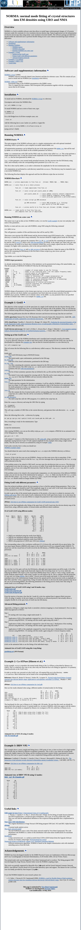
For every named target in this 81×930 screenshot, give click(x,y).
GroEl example (52, 229)
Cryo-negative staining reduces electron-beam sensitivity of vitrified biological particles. (40, 342)
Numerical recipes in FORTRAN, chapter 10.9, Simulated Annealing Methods (29, 879)
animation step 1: (11, 662)
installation (35, 78)
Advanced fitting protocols (20, 58)
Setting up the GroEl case (20, 54)
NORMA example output (12, 464)
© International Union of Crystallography (35, 850)
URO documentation (37, 251)
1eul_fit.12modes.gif (11, 768)
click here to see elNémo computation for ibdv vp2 (27, 796)
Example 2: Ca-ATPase (15, 59)
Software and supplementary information (21, 42)
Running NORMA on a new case (22, 50)
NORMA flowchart (18, 49)
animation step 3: (11, 665)
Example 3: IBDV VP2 (15, 61)
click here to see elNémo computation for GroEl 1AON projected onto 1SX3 (35, 519)
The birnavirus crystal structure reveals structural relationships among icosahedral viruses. (38, 791)
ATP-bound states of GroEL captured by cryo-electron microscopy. (40, 330)
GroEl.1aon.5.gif (10, 613)
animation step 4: (11, 667)
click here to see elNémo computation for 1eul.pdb (26, 710)
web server (11, 512)
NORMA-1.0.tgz (10, 75)
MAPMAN (8, 874)
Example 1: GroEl (14, 52)
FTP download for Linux (38, 877)
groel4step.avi (9, 677)
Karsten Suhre (50, 926)
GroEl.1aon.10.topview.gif (13, 616)
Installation (12, 43)
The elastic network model (13, 866)
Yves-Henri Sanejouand (49, 924)
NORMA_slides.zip (11, 82)
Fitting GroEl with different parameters (24, 56)
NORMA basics (17, 47)
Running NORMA (14, 45)
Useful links (12, 63)
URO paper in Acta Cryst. (13, 850)
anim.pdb (43, 456)
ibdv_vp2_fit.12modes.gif (14, 810)
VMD (49, 459)
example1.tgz (27, 355)
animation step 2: (11, 663)
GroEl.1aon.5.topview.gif (13, 615)
